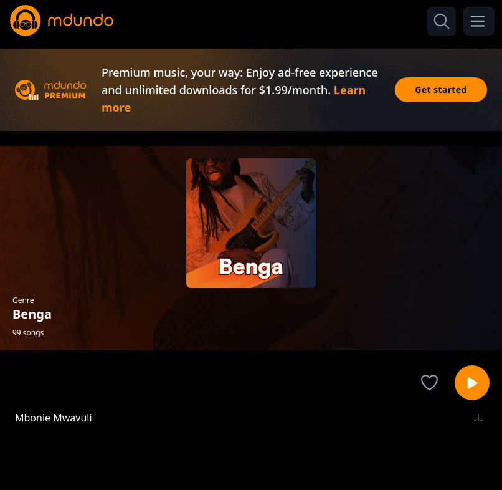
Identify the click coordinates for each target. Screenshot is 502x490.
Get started (441, 89)
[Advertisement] (251, 454)
